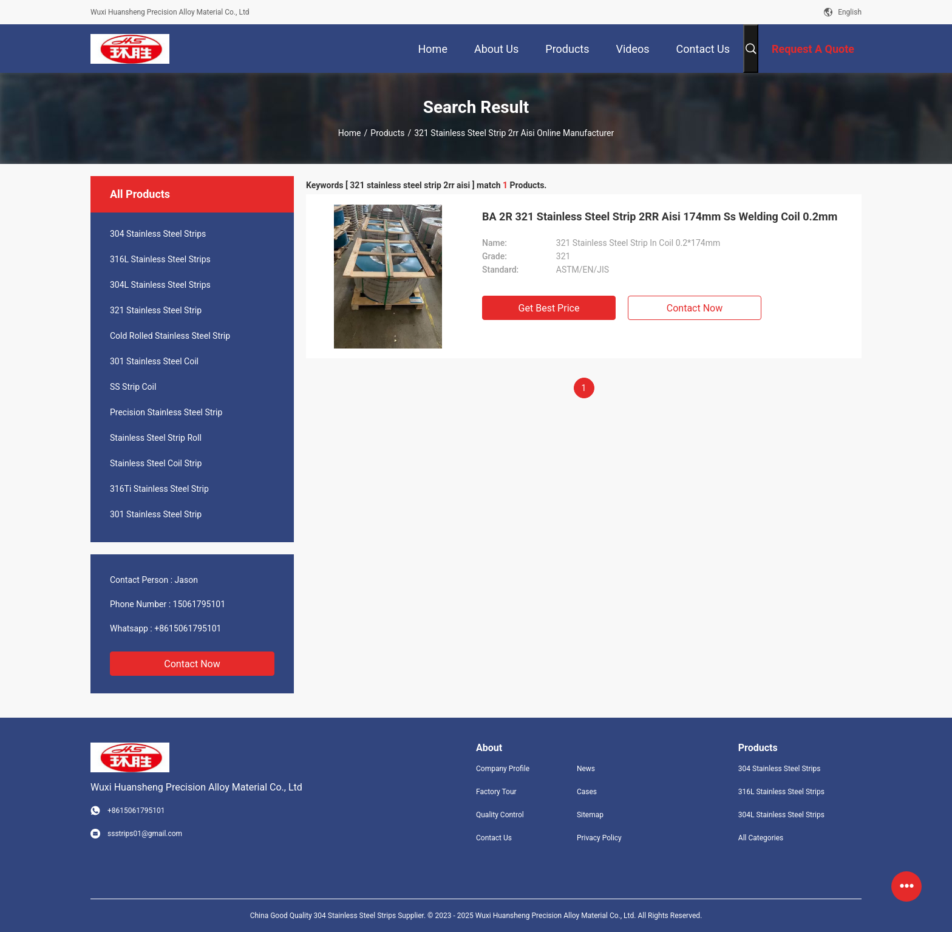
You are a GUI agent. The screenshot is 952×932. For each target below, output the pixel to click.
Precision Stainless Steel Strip (166, 412)
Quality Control (500, 815)
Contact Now (192, 664)
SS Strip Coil (133, 387)
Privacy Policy (599, 838)
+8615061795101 (187, 628)
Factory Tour (496, 791)
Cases (587, 791)
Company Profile (502, 768)
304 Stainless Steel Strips (158, 234)
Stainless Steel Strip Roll (156, 438)
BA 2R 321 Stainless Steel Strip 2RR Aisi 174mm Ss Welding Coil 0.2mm (659, 216)
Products (387, 133)
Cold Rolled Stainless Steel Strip (170, 336)
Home (349, 133)
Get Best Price (549, 308)
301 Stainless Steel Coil (154, 361)
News (586, 768)
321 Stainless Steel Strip (156, 310)
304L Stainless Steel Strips (160, 285)
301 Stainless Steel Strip (156, 514)
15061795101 (199, 604)
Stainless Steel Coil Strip (156, 463)
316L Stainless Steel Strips (160, 259)
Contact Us (494, 838)
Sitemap (590, 815)
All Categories (760, 838)
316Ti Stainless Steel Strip (159, 489)
